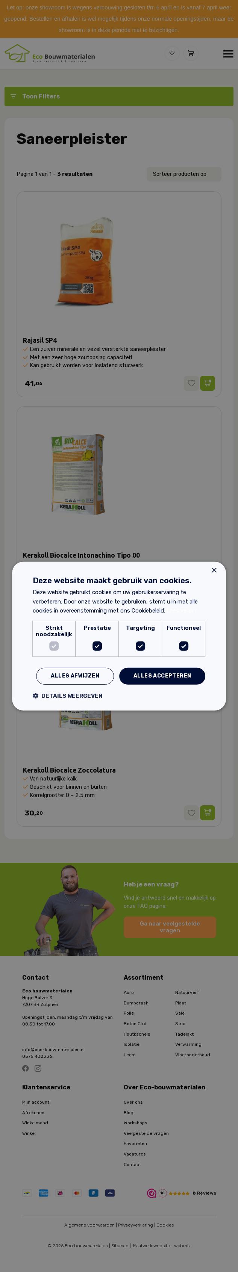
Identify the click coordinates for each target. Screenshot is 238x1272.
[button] (68, 695)
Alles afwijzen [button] (75, 676)
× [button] (214, 570)
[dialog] (119, 636)
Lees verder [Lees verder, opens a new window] (182, 610)
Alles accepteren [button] (162, 676)
